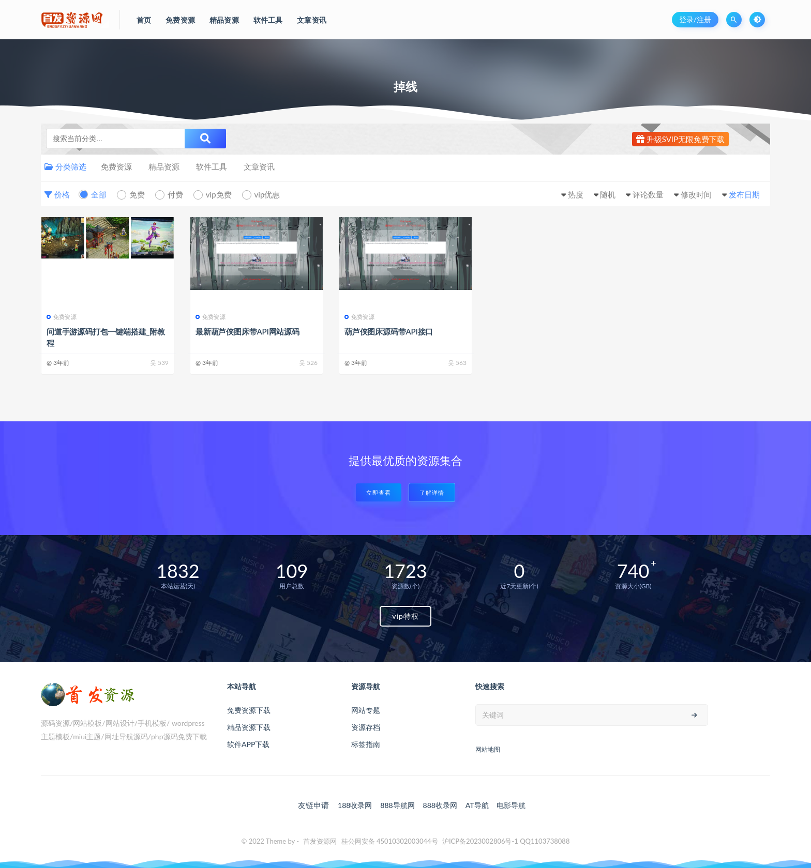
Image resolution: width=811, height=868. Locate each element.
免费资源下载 (249, 710)
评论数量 (648, 194)
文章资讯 (259, 166)
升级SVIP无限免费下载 (680, 139)
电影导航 (511, 805)
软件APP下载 (248, 744)
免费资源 (116, 166)
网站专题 (365, 710)
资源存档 (365, 727)
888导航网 (397, 805)
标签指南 (365, 744)
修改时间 (696, 194)
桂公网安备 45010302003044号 (389, 841)
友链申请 (313, 805)
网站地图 (487, 749)
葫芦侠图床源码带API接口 (388, 331)
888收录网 (440, 805)
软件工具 (211, 166)
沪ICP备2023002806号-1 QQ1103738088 (506, 841)
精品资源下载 (249, 727)
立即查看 (378, 492)
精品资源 (163, 166)
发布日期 (744, 194)
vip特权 (405, 616)
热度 (575, 194)
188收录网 (355, 805)
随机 (607, 194)
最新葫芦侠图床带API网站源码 (247, 331)
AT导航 (477, 805)
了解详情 (431, 492)
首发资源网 (320, 841)
